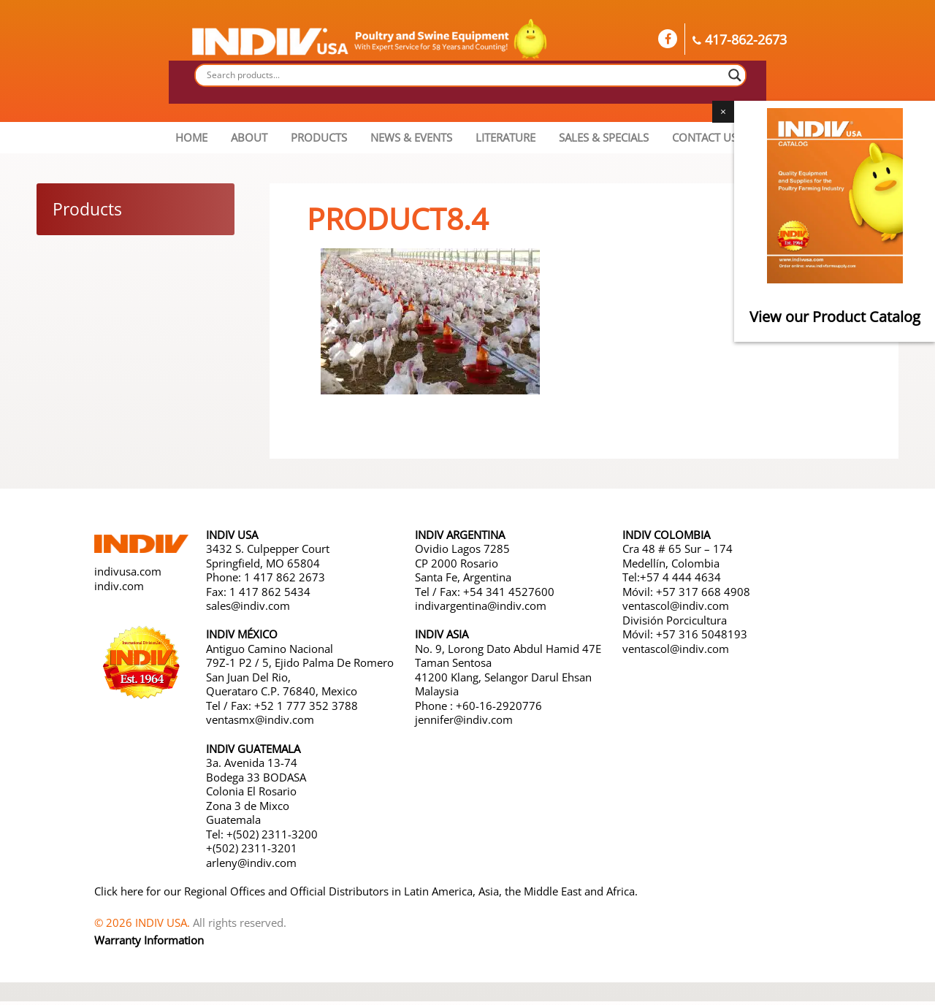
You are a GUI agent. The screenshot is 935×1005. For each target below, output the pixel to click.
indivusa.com (127, 575)
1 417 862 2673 (284, 580)
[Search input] (464, 75)
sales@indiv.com (248, 609)
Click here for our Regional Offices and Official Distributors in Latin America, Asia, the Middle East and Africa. (366, 894)
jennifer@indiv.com (464, 723)
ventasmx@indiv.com (260, 723)
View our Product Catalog (834, 316)
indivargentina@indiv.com (480, 609)
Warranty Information (149, 944)
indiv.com (119, 589)
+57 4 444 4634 (680, 580)
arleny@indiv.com (252, 866)
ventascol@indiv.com (675, 609)
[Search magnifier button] (735, 75)
